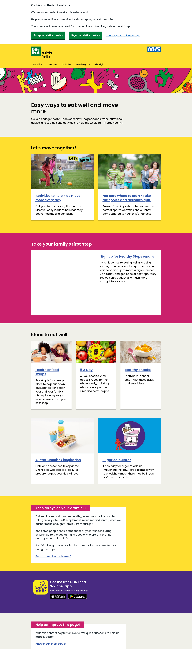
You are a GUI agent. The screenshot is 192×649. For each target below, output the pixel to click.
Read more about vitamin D (53, 529)
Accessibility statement (70, 637)
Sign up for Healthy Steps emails (62, 256)
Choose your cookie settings (123, 35)
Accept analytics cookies (48, 35)
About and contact (41, 637)
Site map (36, 641)
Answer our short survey (51, 617)
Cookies (91, 637)
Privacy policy (107, 637)
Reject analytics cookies (85, 35)
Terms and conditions (57, 641)
